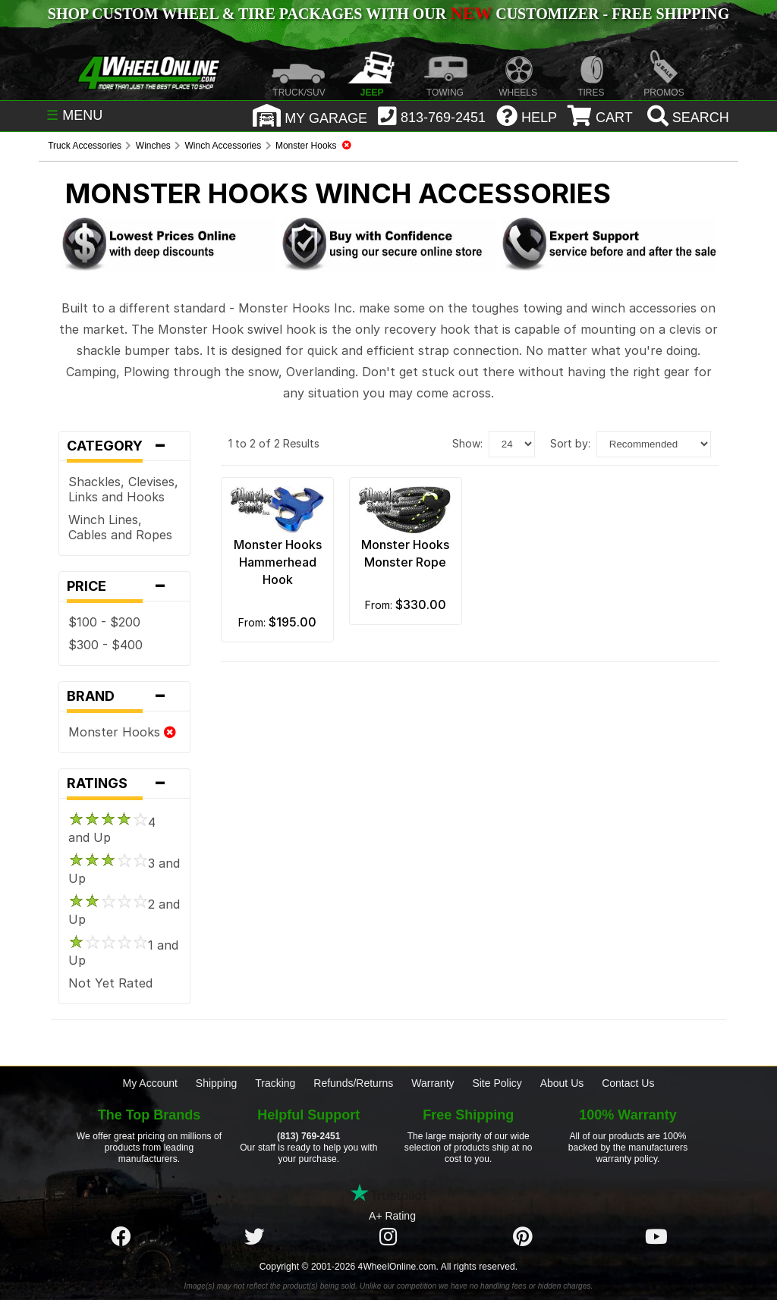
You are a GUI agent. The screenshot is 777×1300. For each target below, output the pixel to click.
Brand (124, 696)
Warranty (432, 1083)
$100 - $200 (104, 622)
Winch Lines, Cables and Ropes (120, 527)
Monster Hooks (122, 731)
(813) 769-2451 (308, 1136)
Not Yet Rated (110, 983)
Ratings (124, 783)
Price (124, 586)
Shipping (217, 1083)
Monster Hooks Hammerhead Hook (278, 562)
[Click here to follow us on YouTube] (656, 1237)
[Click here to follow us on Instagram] (388, 1237)
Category (124, 446)
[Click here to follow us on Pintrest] (523, 1237)
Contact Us (628, 1083)
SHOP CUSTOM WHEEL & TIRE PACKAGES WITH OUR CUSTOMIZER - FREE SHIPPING (388, 13)
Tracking (275, 1083)
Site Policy (496, 1083)
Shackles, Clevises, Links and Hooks (123, 489)
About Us (562, 1083)
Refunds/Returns (353, 1083)
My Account (150, 1083)
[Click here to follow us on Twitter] (254, 1237)
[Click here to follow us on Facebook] (120, 1237)
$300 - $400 (105, 644)
